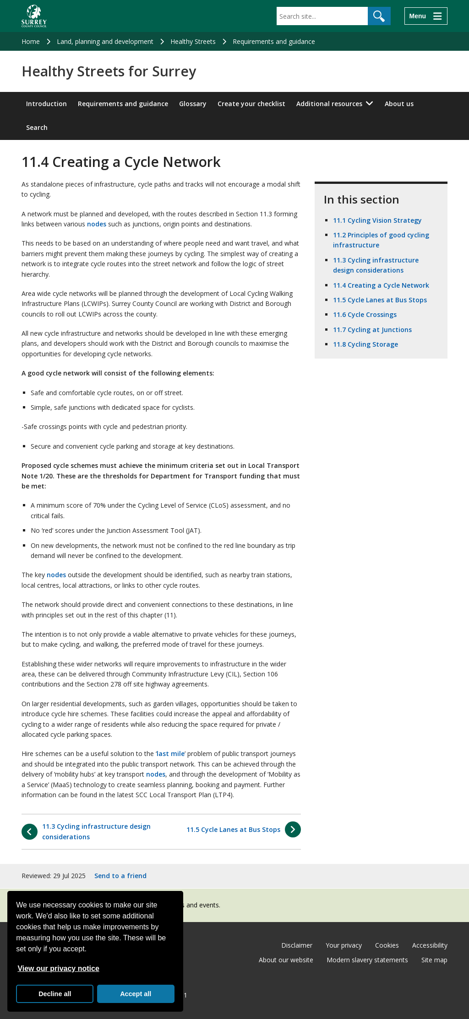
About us (399, 103)
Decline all (54, 994)
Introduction (46, 103)
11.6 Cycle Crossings (365, 314)
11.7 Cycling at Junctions (372, 329)
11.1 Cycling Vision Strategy (377, 220)
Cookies (387, 945)
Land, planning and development (105, 41)
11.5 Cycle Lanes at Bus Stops (380, 299)
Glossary (193, 103)
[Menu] (425, 16)
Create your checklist (251, 103)
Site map (434, 959)
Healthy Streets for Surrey (109, 71)
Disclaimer (296, 945)
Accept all (135, 994)
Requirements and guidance (274, 41)
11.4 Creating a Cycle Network (381, 285)
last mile (171, 753)
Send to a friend (120, 875)
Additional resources (329, 103)
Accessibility (429, 945)
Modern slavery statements (367, 959)
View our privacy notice (58, 968)
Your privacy (344, 945)
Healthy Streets (193, 41)
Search (37, 127)
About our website (286, 959)
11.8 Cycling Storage (365, 344)
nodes (96, 224)
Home (31, 41)
